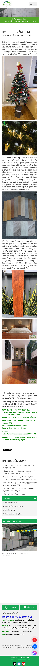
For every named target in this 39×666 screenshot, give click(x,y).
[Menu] (35, 4)
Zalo (34, 646)
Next (35, 534)
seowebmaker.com (24, 660)
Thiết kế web (13, 660)
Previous (3, 534)
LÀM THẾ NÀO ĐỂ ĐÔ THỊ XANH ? (15, 494)
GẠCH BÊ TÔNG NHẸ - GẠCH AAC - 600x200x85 (15, 554)
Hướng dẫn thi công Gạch (13, 514)
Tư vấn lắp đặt (10, 510)
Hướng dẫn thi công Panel (14, 506)
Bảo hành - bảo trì (11, 502)
